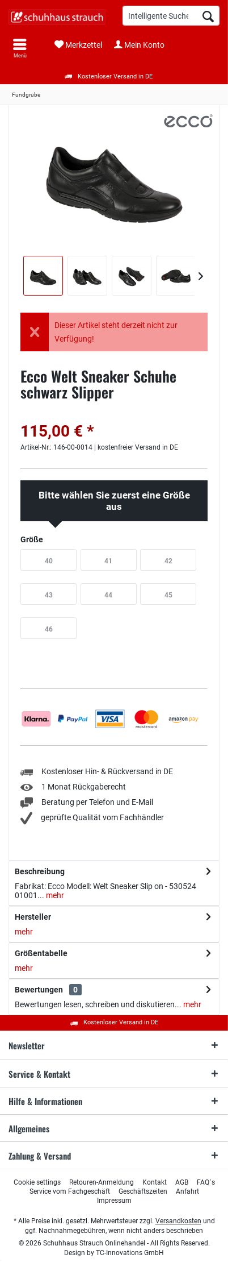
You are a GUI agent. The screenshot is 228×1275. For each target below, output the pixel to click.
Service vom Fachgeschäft (69, 1191)
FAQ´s (206, 1182)
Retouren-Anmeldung (101, 1182)
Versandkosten (178, 1221)
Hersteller (33, 916)
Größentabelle (41, 953)
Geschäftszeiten (143, 1191)
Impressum (114, 1201)
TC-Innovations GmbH (130, 1253)
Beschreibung (40, 871)
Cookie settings (37, 1182)
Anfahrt (187, 1191)
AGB (181, 1182)
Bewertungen (39, 989)
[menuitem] (20, 48)
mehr (54, 895)
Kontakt (154, 1182)
